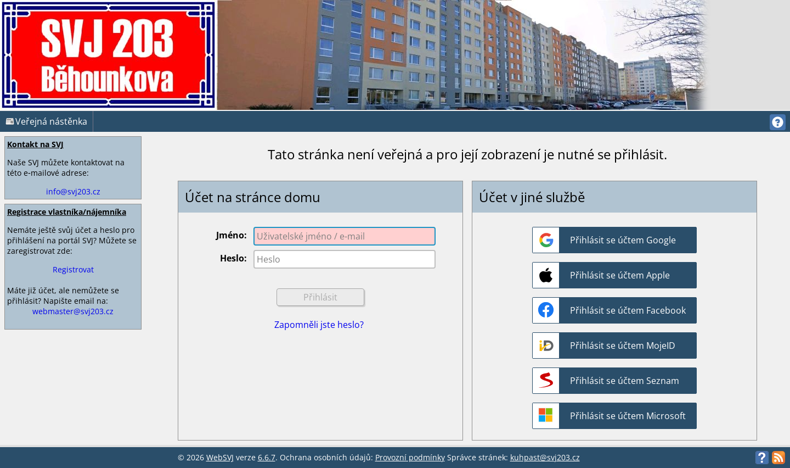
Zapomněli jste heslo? (319, 325)
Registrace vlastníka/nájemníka (66, 212)
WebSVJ (220, 457)
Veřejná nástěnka (46, 121)
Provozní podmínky (410, 457)
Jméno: (231, 235)
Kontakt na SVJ (35, 144)
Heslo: (233, 258)
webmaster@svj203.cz (73, 311)
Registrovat (73, 269)
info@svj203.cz (73, 191)
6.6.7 (266, 457)
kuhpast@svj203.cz (545, 457)
